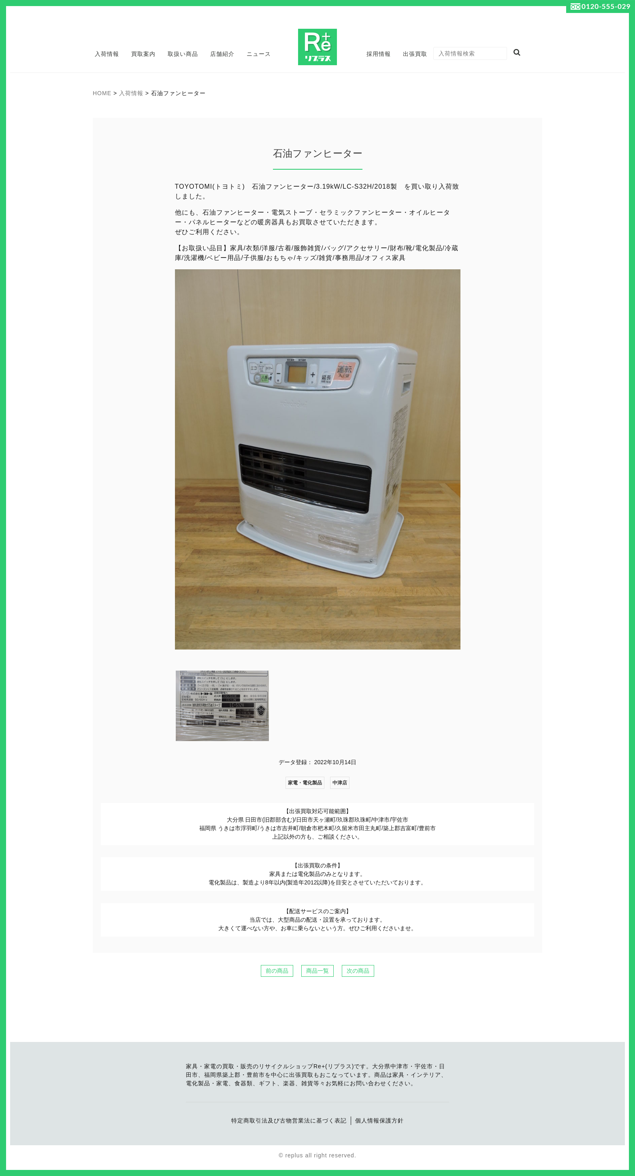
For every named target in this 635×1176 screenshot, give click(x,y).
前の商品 (277, 970)
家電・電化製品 (305, 783)
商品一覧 (317, 970)
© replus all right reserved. (317, 1155)
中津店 (339, 783)
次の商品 (358, 970)
